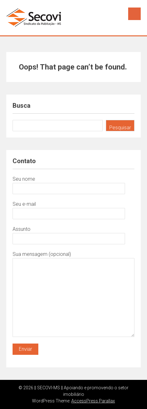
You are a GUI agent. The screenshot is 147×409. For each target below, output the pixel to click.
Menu (134, 14)
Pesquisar (120, 128)
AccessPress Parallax (93, 400)
